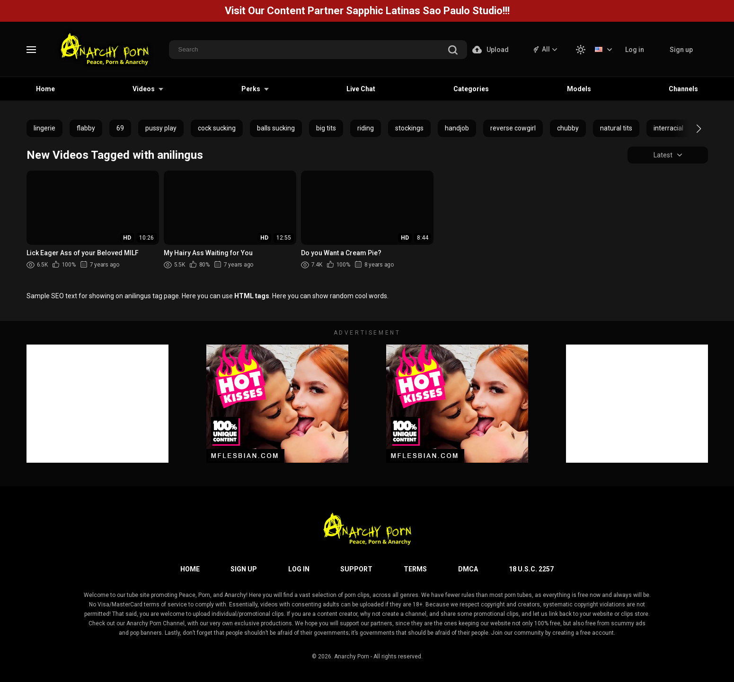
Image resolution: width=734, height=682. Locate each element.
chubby (568, 128)
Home (45, 89)
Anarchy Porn (351, 656)
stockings (409, 128)
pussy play (161, 128)
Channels (683, 89)
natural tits (616, 128)
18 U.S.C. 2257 (531, 569)
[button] (690, 128)
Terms (415, 569)
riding (365, 128)
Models (579, 89)
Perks (250, 89)
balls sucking (276, 128)
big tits (326, 128)
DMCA (468, 569)
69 (120, 128)
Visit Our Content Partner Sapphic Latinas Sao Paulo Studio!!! (367, 11)
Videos (144, 89)
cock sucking (217, 128)
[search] (453, 50)
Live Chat (360, 89)
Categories (471, 89)
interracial (668, 128)
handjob (457, 128)
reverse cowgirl (513, 128)
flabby (86, 128)
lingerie (44, 128)
